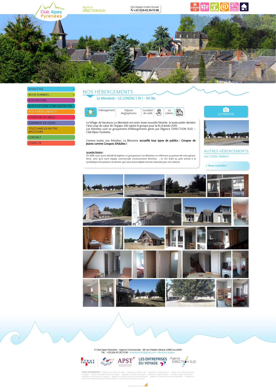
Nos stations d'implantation (50, 106)
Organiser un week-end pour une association (166, 376)
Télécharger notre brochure (43, 130)
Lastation (169, 112)
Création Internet (141, 386)
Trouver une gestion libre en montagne (105, 374)
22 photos (226, 111)
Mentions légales (166, 352)
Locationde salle (148, 112)
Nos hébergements (52, 111)
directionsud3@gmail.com (143, 352)
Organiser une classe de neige (113, 372)
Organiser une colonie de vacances (131, 378)
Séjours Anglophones (129, 112)
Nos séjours (52, 100)
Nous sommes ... (52, 94)
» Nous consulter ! (216, 165)
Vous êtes (52, 89)
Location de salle (52, 117)
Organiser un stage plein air (158, 372)
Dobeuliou (131, 386)
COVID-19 (35, 143)
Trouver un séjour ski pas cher (182, 374)
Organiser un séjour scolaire (158, 374)
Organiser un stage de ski (136, 372)
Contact (35, 137)
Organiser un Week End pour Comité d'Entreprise (129, 376)
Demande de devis (42, 123)
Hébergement (106, 110)
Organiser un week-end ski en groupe (95, 376)
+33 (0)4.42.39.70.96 (146, 10)
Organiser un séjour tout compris (134, 374)
